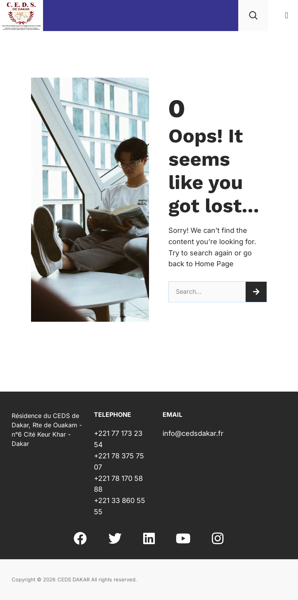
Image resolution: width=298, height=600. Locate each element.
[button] (286, 15)
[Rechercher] (256, 292)
